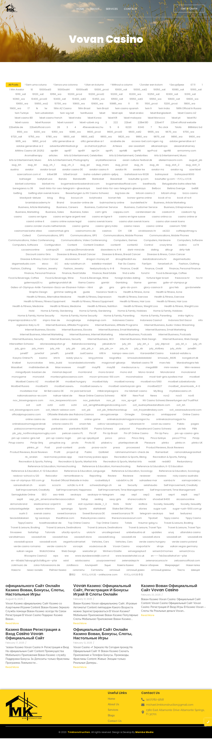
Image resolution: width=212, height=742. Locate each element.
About (95, 9)
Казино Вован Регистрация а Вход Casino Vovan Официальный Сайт (33, 633)
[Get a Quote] (189, 8)
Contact (130, 9)
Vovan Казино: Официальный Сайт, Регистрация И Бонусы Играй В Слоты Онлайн (102, 590)
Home (80, 9)
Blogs (111, 715)
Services (112, 9)
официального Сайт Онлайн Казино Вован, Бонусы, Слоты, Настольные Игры (35, 590)
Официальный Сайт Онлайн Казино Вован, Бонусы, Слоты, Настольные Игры (102, 633)
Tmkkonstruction (79, 732)
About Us (113, 704)
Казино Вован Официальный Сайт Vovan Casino (169, 588)
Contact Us (115, 720)
